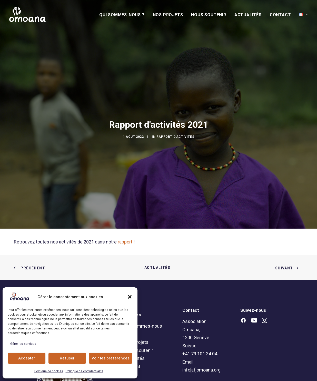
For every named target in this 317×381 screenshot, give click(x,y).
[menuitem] (123, 15)
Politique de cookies (48, 371)
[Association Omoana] (27, 14)
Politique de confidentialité (84, 371)
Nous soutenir (208, 14)
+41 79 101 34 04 (199, 328)
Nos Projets (168, 14)
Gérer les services (23, 344)
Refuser (67, 358)
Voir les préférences (111, 358)
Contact (280, 14)
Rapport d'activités (175, 124)
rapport (125, 217)
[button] (129, 296)
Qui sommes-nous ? (122, 14)
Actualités (248, 14)
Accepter (26, 358)
